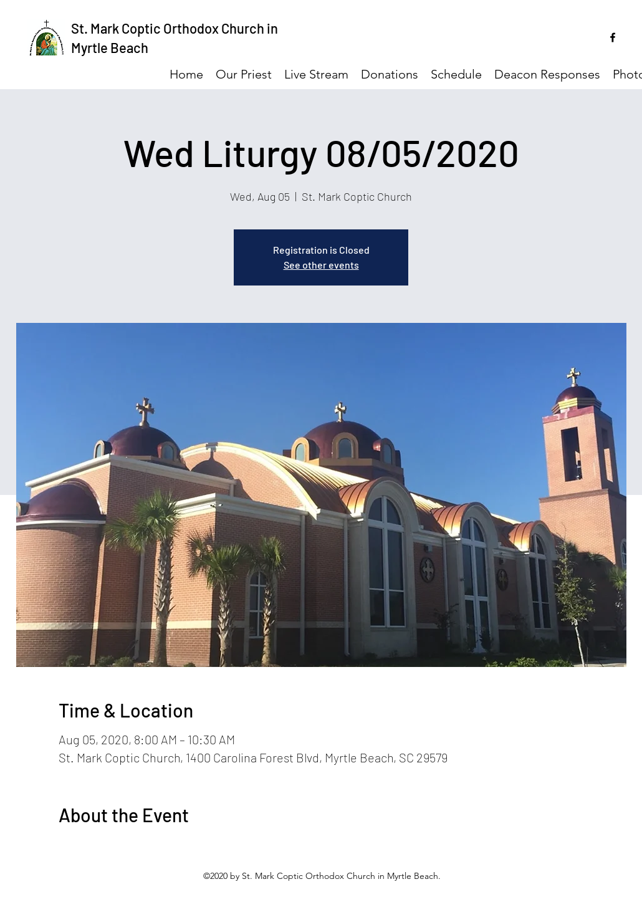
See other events (321, 265)
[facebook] (612, 37)
